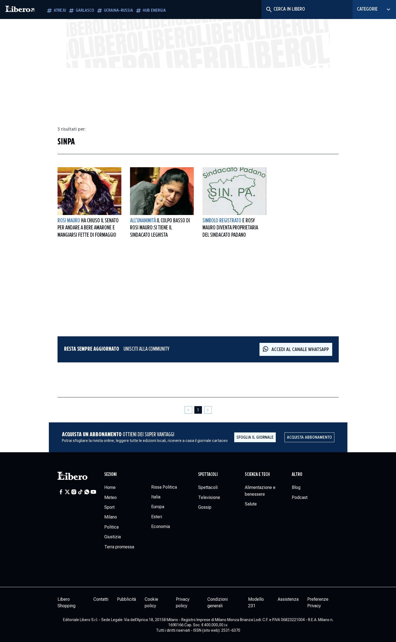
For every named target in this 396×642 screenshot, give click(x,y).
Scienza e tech (257, 474)
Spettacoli (208, 474)
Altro (297, 474)
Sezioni (110, 474)
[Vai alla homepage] (20, 9)
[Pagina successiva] (208, 410)
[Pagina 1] (198, 410)
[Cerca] (268, 9)
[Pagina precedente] (188, 410)
